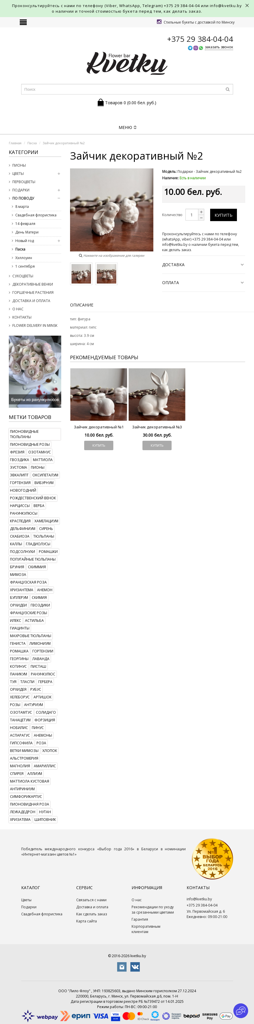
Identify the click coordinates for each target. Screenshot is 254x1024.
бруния (17, 566)
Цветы (18, 173)
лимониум (40, 643)
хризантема (21, 589)
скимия (39, 597)
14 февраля (25, 223)
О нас (18, 308)
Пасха (20, 249)
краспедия (20, 520)
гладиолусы (38, 543)
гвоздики (40, 605)
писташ (38, 666)
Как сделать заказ (91, 914)
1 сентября (25, 266)
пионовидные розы (30, 444)
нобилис (19, 727)
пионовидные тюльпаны (24, 434)
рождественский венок (33, 498)
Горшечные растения (33, 292)
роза (41, 742)
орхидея (18, 689)
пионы (37, 467)
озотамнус (39, 452)
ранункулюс (43, 674)
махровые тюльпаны (30, 635)
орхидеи (18, 605)
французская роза (28, 582)
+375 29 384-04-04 (182, 5)
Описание (81, 305)
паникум (18, 674)
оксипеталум (45, 475)
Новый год (24, 240)
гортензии (42, 651)
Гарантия (140, 919)
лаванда (40, 658)
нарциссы (20, 505)
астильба (34, 620)
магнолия (20, 765)
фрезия (17, 452)
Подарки (20, 190)
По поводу (23, 198)
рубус (35, 689)
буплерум (19, 597)
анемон (44, 589)
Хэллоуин (23, 257)
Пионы (19, 165)
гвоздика (19, 459)
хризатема (20, 819)
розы (15, 704)
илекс (15, 620)
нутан (45, 811)
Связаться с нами (91, 899)
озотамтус (21, 712)
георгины (19, 658)
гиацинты (19, 628)
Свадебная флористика (36, 215)
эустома (18, 467)
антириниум (22, 788)
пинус (38, 727)
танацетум (20, 720)
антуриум (33, 704)
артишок (43, 697)
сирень (46, 528)
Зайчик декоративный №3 (157, 427)
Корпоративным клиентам (146, 929)
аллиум (34, 773)
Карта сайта (86, 921)
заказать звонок (219, 46)
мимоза (18, 574)
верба (39, 505)
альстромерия (24, 758)
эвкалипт (19, 475)
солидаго (46, 712)
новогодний (23, 490)
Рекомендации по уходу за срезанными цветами (153, 909)
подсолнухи (22, 551)
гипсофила (21, 742)
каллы (16, 543)
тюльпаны (43, 536)
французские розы (28, 612)
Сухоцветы (22, 276)
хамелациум (46, 520)
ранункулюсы (23, 513)
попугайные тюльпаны (33, 559)
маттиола (43, 459)
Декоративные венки (32, 284)
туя (13, 681)
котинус (18, 666)
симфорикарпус (26, 796)
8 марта (22, 206)
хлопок (49, 750)
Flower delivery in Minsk (34, 325)
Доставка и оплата (31, 300)
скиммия (37, 566)
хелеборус (20, 697)
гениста (18, 643)
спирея (17, 773)
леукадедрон (22, 811)
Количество (172, 214)
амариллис (45, 765)
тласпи (27, 681)
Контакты (21, 317)
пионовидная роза (29, 804)
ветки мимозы (24, 750)
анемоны (43, 735)
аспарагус (20, 735)
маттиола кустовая (29, 781)
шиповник (45, 819)
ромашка (19, 651)
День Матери (27, 232)
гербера (45, 681)
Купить (224, 215)
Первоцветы (23, 181)
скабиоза (19, 536)
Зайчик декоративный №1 (99, 427)
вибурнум (44, 482)
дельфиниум (22, 528)
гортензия (20, 482)
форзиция (44, 720)
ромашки (48, 551)
